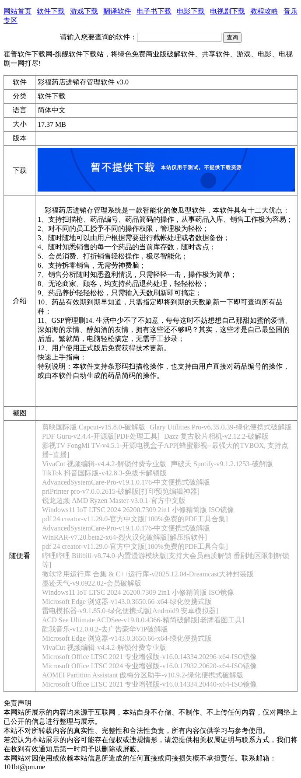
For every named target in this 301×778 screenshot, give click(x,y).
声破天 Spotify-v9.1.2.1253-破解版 (222, 463)
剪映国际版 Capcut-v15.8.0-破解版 (93, 427)
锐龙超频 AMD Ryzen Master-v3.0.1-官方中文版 (114, 500)
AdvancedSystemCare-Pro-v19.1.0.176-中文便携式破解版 (126, 482)
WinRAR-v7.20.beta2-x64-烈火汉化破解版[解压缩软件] (124, 537)
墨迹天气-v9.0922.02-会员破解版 (91, 583)
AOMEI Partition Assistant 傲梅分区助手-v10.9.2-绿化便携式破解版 (142, 675)
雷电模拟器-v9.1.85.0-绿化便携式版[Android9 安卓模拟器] (130, 610)
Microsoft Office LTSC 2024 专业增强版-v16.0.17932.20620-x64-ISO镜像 (149, 666)
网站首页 (18, 11)
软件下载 (51, 11)
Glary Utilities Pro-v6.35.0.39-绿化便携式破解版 (221, 427)
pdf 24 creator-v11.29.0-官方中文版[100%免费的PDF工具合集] (135, 519)
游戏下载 (84, 11)
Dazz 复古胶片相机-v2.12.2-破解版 (216, 436)
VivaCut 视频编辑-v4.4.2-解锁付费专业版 (104, 463)
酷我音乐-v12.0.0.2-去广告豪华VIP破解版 (105, 629)
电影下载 (191, 11)
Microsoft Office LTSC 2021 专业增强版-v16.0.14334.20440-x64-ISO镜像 (149, 684)
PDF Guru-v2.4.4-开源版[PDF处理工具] (101, 436)
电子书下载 (154, 11)
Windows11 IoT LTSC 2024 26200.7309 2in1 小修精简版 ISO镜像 (138, 509)
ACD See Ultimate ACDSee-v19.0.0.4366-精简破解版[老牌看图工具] (143, 620)
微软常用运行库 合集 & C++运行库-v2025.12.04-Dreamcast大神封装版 (148, 574)
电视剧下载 (227, 11)
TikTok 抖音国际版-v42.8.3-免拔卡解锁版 (104, 473)
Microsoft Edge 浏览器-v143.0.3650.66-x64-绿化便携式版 (127, 601)
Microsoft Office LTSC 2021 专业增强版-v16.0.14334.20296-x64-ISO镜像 (149, 656)
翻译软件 (117, 11)
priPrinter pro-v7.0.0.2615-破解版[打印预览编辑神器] (121, 491)
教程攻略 (264, 11)
